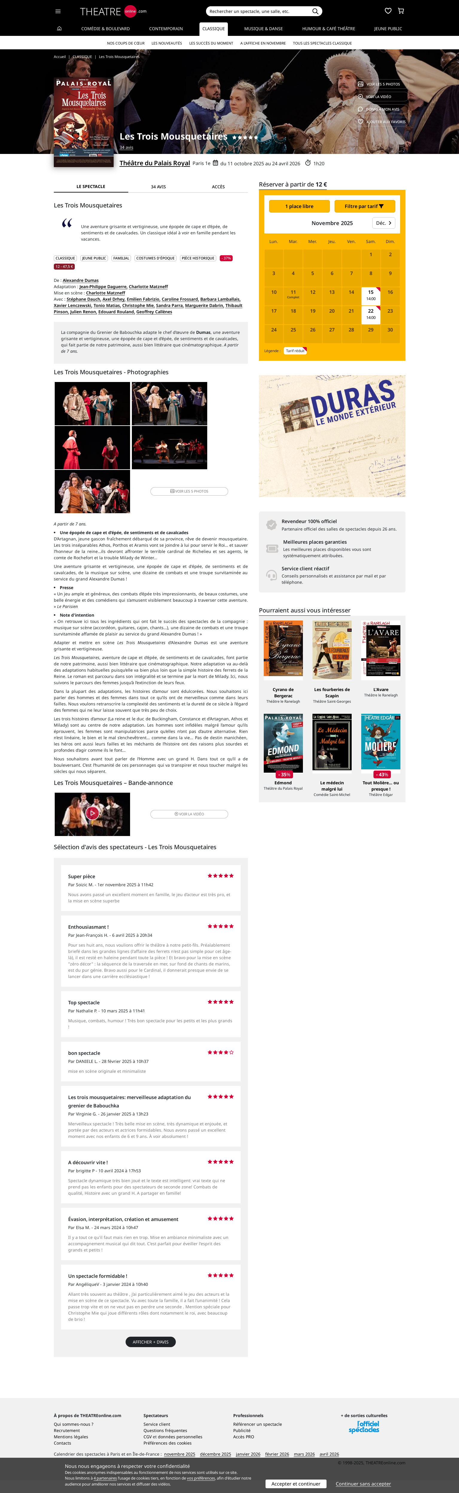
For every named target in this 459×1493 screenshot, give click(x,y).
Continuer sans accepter (363, 1483)
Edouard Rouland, (116, 311)
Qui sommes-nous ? (73, 1437)
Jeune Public (388, 28)
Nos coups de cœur (125, 43)
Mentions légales (71, 1449)
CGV (148, 1449)
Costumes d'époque (155, 258)
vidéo (374, 96)
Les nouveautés (167, 43)
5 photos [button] (215, 449)
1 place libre (299, 206)
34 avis (126, 147)
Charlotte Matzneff (148, 286)
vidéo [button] (182, 774)
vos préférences (201, 1478)
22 (370, 311)
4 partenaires (105, 1478)
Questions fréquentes (165, 1443)
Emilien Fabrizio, (144, 299)
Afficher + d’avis (151, 1302)
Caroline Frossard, (180, 299)
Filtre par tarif (364, 206)
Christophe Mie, (138, 305)
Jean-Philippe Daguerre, (104, 286)
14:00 (371, 298)
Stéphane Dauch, (84, 299)
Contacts (62, 1456)
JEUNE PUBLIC (94, 258)
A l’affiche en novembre (263, 43)
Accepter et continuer (296, 1483)
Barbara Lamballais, (220, 299)
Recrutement (67, 1443)
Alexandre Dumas (81, 280)
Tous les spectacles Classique (322, 43)
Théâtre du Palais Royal (155, 163)
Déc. (383, 223)
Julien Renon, (83, 311)
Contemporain (166, 28)
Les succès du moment (211, 43)
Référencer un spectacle (257, 1437)
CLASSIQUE (65, 258)
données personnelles (180, 1449)
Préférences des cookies (168, 1456)
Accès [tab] (218, 187)
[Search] (257, 11)
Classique (213, 28)
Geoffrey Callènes (154, 311)
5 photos (379, 84)
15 (370, 292)
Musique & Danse (263, 28)
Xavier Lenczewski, (73, 305)
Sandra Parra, (170, 305)
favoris (382, 121)
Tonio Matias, (107, 305)
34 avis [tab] (158, 187)
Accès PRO (243, 1449)
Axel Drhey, (114, 299)
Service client (157, 1437)
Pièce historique (198, 258)
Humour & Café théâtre (328, 28)
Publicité (242, 1443)
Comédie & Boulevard (105, 28)
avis (378, 109)
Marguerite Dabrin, (204, 305)
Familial (121, 258)
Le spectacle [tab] (91, 186)
